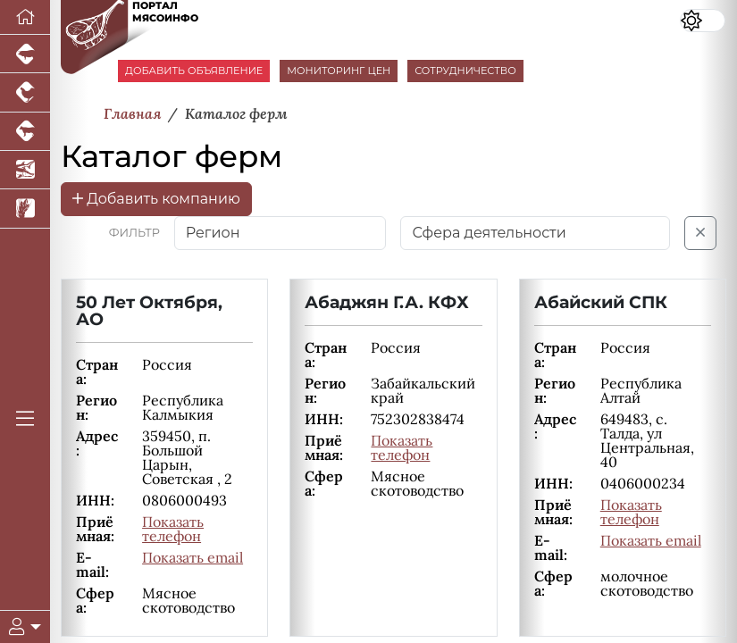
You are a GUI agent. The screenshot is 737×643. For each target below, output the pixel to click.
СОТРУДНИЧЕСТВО (465, 70)
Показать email (192, 557)
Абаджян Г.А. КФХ (387, 302)
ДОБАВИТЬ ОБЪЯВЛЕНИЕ (194, 70)
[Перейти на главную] (25, 17)
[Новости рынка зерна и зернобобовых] (25, 208)
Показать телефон (173, 529)
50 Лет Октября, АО (149, 310)
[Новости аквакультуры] (25, 170)
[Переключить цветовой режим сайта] (703, 20)
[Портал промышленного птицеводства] (25, 92)
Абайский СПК (600, 302)
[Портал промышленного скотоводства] (25, 132)
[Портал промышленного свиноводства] (25, 54)
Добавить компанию (156, 198)
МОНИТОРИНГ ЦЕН (338, 70)
